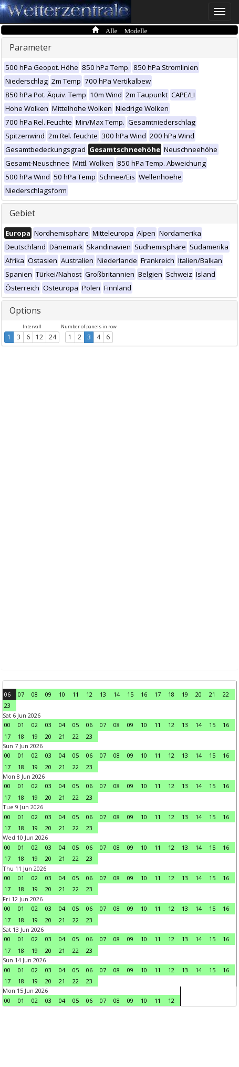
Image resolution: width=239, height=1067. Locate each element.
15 (130, 694)
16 (144, 694)
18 (171, 694)
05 (75, 725)
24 (52, 337)
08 (35, 694)
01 (21, 725)
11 (75, 694)
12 (39, 337)
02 (35, 725)
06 (7, 694)
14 (116, 694)
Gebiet (22, 213)
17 (157, 694)
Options (25, 310)
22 (226, 694)
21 (212, 694)
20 (198, 694)
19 (185, 694)
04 (62, 725)
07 (21, 694)
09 (48, 694)
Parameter (30, 47)
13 (103, 694)
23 (7, 705)
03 (48, 725)
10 (62, 694)
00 (7, 725)
